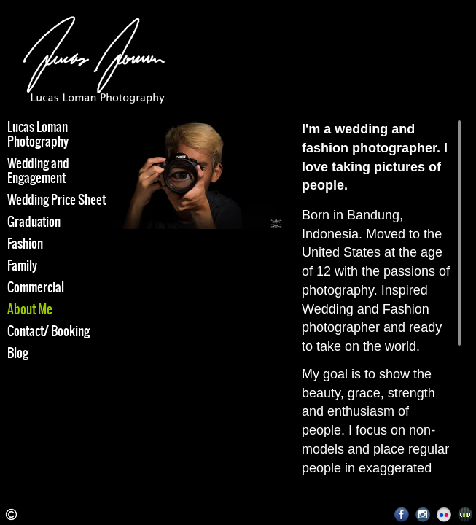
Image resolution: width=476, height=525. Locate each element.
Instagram (423, 514)
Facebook (402, 514)
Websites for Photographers (465, 514)
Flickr (444, 514)
